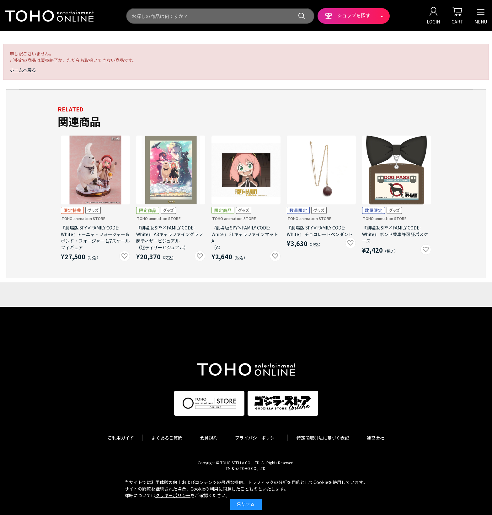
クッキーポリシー (172, 495)
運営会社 (375, 438)
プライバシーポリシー (257, 438)
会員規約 (208, 438)
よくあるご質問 (167, 438)
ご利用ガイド (121, 438)
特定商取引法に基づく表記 (323, 438)
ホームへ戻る (23, 70)
